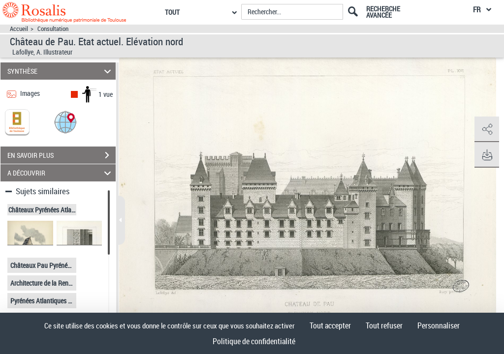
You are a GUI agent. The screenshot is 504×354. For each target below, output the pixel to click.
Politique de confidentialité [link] (254, 341)
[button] (65, 121)
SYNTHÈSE (60, 71)
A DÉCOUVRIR (60, 172)
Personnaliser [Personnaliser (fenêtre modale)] (438, 325)
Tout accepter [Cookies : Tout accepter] (330, 325)
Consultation (52, 29)
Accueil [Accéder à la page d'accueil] (19, 29)
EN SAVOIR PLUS (61, 155)
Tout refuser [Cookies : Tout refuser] (384, 325)
